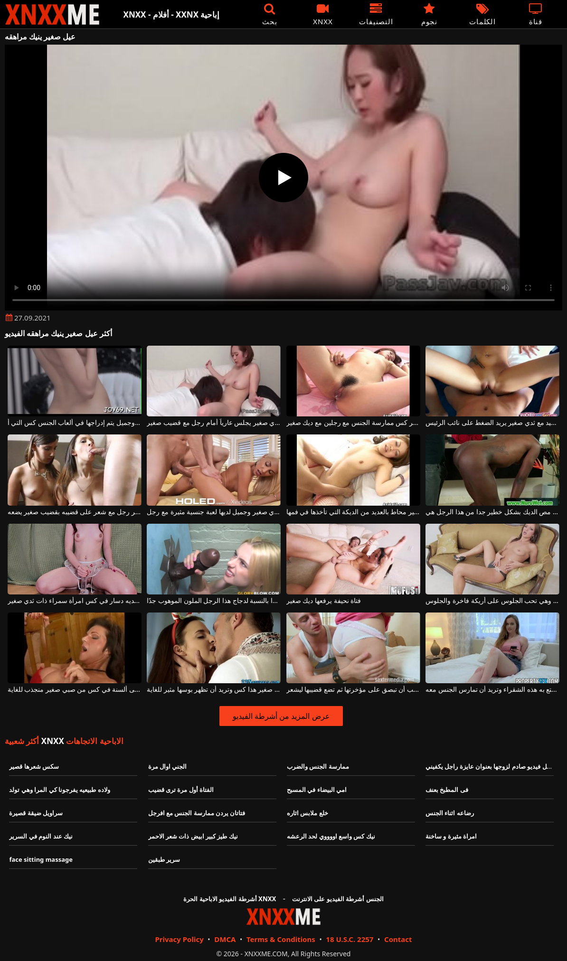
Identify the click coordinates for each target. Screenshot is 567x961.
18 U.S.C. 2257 (349, 939)
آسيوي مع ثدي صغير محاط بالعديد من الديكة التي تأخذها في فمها (353, 512)
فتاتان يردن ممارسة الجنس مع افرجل (197, 813)
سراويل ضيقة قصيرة (36, 813)
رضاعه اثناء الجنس (449, 813)
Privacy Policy (179, 939)
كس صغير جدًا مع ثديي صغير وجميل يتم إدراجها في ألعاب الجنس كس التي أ (75, 423)
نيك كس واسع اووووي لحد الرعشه (331, 836)
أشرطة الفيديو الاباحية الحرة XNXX (229, 899)
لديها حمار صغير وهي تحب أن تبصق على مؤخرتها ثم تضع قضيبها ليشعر (353, 690)
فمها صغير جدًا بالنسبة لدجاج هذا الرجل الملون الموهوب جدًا (214, 601)
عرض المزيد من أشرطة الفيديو (281, 716)
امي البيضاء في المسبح (317, 789)
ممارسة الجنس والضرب (318, 766)
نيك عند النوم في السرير (41, 836)
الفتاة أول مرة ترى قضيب (181, 789)
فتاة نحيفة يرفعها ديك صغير (323, 601)
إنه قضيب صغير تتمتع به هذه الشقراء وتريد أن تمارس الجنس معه (492, 690)
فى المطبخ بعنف (446, 789)
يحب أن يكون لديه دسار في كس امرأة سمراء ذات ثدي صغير (75, 601)
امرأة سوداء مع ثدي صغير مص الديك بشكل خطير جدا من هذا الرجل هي (492, 512)
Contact (398, 939)
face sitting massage (41, 859)
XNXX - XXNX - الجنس (52, 14)
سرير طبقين (164, 859)
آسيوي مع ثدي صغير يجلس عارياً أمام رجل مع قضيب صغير (214, 423)
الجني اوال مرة (167, 766)
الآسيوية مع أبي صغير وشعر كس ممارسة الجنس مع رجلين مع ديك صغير (353, 423)
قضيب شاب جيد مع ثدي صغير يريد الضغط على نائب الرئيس (492, 423)
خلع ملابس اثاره (307, 813)
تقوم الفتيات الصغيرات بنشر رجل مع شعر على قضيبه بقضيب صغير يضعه (75, 512)
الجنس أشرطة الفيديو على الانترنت (338, 899)
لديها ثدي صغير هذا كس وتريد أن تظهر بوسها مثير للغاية (214, 690)
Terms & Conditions (280, 939)
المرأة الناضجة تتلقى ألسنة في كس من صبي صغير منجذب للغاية (75, 690)
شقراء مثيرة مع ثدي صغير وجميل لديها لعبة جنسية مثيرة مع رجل (214, 512)
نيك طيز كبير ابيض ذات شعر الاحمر (193, 836)
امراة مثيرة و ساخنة (451, 836)
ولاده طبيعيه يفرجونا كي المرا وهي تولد (59, 789)
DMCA (225, 939)
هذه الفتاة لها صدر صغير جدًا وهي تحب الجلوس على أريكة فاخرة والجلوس (492, 601)
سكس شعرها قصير (34, 766)
